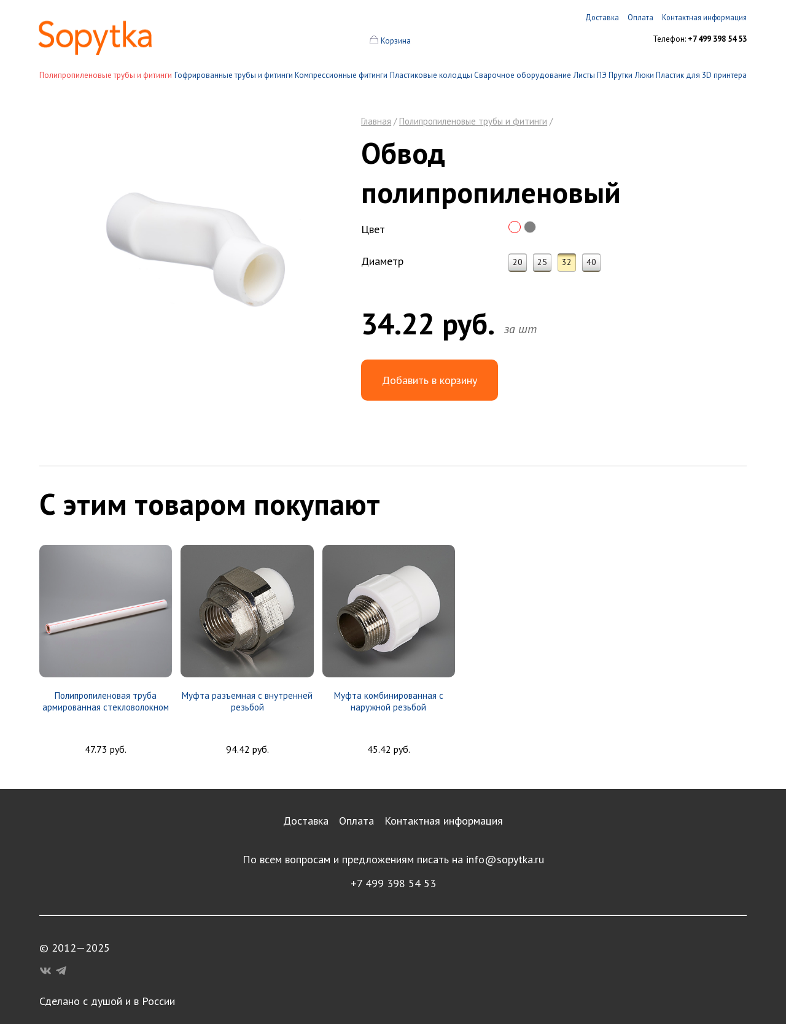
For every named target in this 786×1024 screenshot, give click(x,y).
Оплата (356, 821)
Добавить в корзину (429, 380)
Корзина (396, 41)
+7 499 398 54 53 (393, 883)
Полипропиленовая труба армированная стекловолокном (105, 701)
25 (542, 262)
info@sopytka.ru (505, 859)
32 (567, 262)
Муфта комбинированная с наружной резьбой (388, 701)
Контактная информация (443, 821)
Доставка (306, 821)
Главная (376, 121)
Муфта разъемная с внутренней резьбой (247, 701)
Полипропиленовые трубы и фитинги (105, 75)
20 (518, 262)
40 (591, 262)
